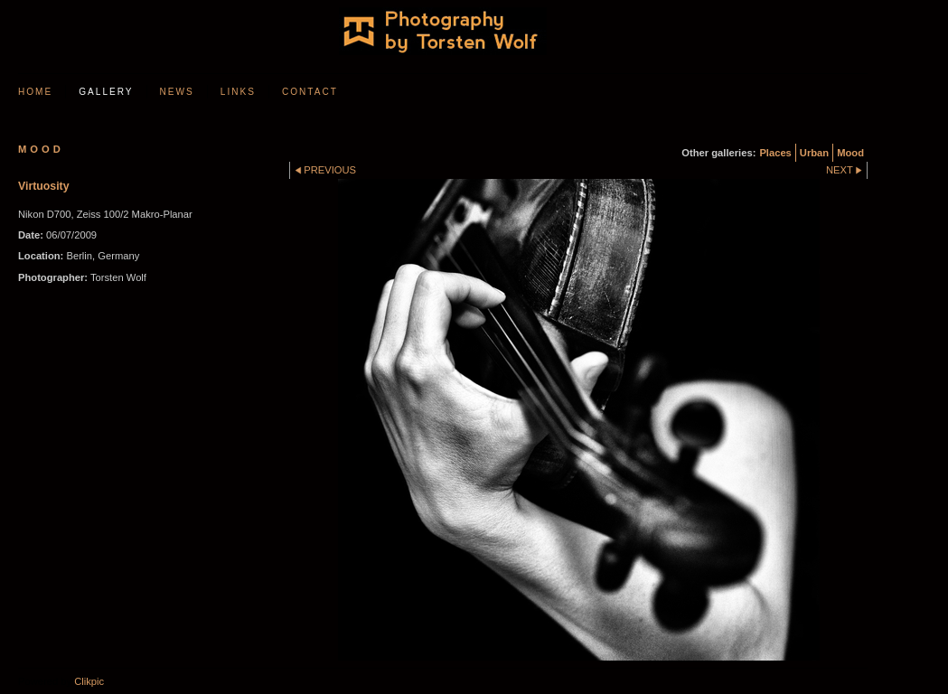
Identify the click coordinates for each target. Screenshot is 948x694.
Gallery (106, 92)
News (177, 92)
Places (775, 152)
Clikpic (89, 681)
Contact (310, 92)
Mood (850, 152)
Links (238, 92)
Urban (814, 152)
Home (35, 92)
